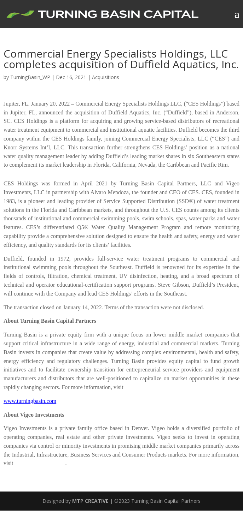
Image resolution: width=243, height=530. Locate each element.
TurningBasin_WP (30, 77)
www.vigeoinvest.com (40, 463)
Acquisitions (105, 77)
